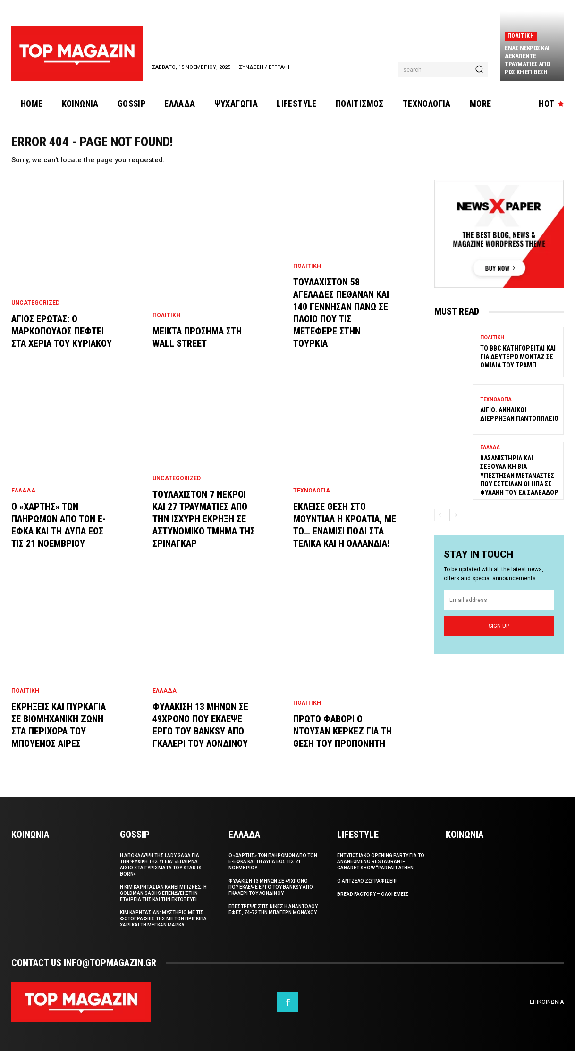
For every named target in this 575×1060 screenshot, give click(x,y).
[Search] (479, 69)
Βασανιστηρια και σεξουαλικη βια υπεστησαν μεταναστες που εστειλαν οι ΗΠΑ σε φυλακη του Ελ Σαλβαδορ (519, 484)
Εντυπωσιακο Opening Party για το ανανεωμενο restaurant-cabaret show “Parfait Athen (380, 871)
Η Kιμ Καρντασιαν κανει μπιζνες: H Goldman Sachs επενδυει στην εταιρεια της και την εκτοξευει (163, 902)
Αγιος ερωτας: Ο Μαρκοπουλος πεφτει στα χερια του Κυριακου (61, 341)
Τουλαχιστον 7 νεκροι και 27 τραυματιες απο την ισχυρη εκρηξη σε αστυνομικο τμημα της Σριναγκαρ (203, 528)
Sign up (499, 635)
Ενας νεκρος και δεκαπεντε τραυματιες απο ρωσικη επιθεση (527, 59)
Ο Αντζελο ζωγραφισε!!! (367, 890)
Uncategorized (35, 312)
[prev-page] (440, 524)
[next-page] (455, 524)
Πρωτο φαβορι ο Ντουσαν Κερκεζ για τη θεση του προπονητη (342, 741)
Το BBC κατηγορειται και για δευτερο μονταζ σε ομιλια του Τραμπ (518, 365)
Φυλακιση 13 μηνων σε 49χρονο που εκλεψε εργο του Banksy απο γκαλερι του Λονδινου (270, 896)
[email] (499, 609)
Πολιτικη (520, 36)
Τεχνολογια (311, 500)
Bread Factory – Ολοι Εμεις (372, 903)
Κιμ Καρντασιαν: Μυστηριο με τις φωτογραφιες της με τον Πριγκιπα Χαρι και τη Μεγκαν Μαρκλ (163, 928)
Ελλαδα (23, 500)
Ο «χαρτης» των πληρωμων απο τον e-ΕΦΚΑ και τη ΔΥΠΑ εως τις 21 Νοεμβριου (272, 871)
